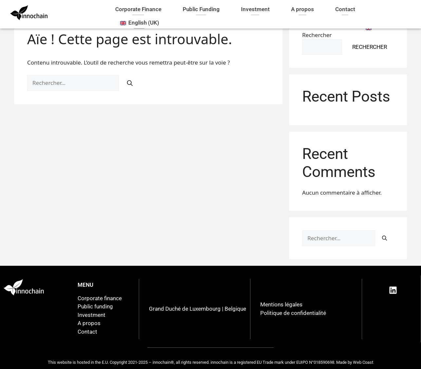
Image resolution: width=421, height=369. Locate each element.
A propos (302, 9)
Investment (255, 9)
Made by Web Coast (354, 362)
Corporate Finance (138, 9)
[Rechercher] (129, 83)
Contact (345, 9)
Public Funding (201, 9)
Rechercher (369, 47)
